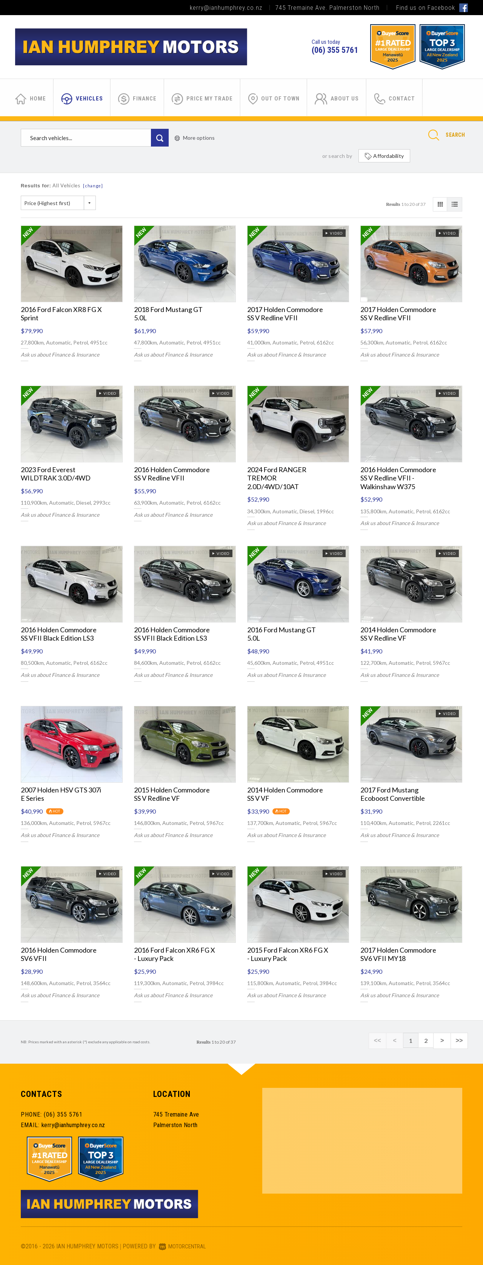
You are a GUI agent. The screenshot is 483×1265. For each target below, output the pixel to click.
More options (195, 137)
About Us (337, 99)
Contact (394, 99)
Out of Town (274, 99)
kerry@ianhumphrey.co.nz (226, 7)
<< (385, 1040)
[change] (93, 185)
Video (334, 233)
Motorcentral (184, 1246)
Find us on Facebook (432, 7)
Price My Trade (202, 99)
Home (30, 99)
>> (460, 1040)
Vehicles (82, 99)
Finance (137, 99)
